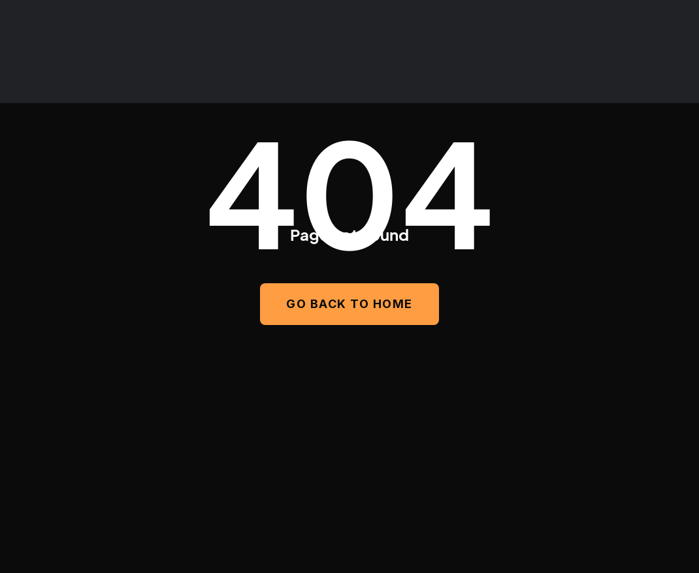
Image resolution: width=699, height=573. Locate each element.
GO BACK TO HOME (349, 304)
